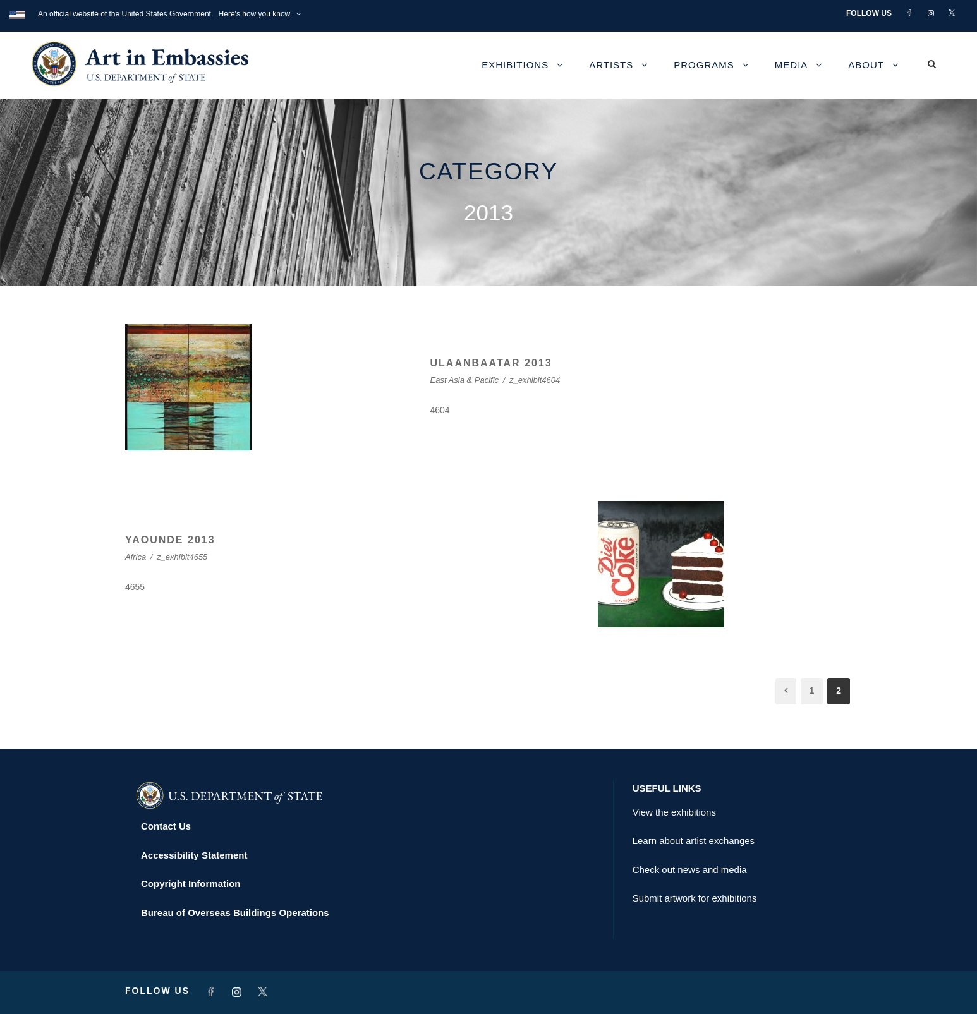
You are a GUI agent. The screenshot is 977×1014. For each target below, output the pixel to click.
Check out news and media (690, 869)
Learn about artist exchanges (694, 840)
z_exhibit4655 (182, 557)
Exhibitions (515, 64)
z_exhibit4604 (534, 380)
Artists (611, 64)
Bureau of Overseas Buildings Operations (235, 912)
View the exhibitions (674, 812)
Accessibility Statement (194, 855)
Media (791, 64)
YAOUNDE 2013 (170, 539)
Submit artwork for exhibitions (695, 898)
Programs (704, 64)
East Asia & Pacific (464, 380)
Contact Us (166, 826)
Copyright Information (191, 883)
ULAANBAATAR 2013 (491, 363)
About (866, 64)
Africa (135, 557)
